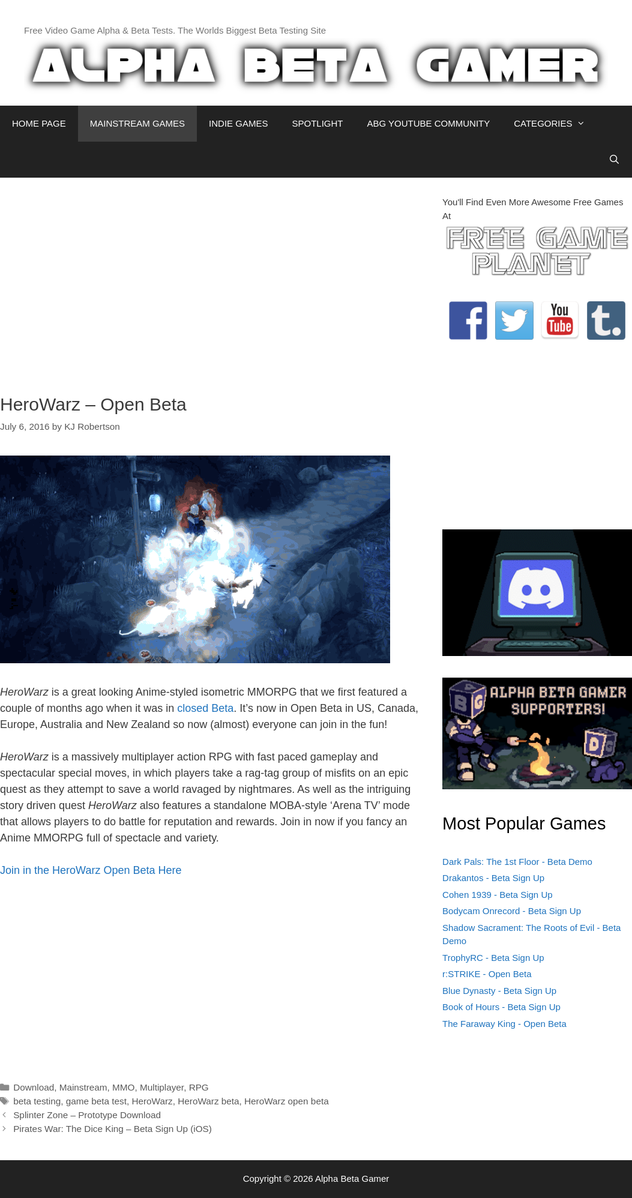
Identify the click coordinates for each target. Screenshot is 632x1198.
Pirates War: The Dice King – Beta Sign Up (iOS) (112, 1129)
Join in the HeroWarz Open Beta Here (90, 870)
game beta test (96, 1101)
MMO (123, 1087)
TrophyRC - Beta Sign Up (493, 958)
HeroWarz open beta (286, 1101)
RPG (199, 1087)
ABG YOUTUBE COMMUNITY (428, 123)
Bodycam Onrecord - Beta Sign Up (511, 911)
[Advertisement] (212, 280)
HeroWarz (151, 1101)
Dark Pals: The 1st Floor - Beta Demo (517, 861)
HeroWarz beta (208, 1101)
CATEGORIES (555, 124)
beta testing (37, 1101)
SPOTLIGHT (317, 123)
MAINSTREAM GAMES (137, 123)
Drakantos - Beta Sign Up (493, 878)
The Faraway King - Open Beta (504, 1024)
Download (33, 1087)
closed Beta (205, 708)
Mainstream (83, 1087)
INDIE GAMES (238, 123)
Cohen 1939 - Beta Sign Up (497, 894)
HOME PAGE (39, 123)
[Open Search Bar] (614, 160)
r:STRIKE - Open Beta (486, 974)
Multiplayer (162, 1087)
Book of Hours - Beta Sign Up (501, 1007)
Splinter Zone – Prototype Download (87, 1115)
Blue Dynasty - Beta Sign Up (499, 991)
